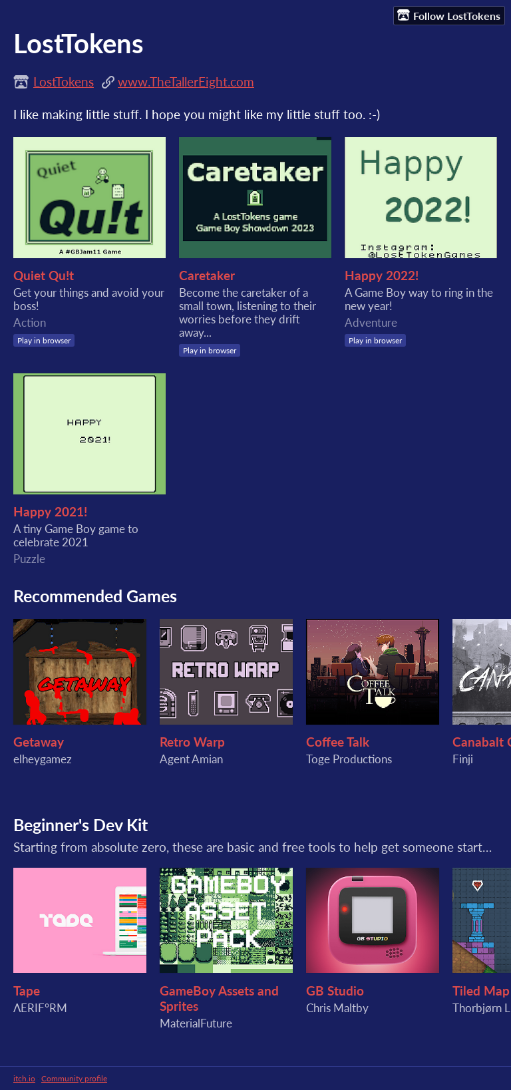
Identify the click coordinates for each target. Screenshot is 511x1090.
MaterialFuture (196, 1023)
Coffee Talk (337, 741)
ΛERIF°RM (40, 1008)
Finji (462, 759)
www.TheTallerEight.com (186, 81)
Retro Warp (192, 741)
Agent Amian (191, 759)
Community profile (74, 1078)
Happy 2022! (382, 275)
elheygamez (42, 759)
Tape (26, 990)
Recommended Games (95, 596)
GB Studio (335, 990)
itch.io (24, 1078)
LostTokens (63, 81)
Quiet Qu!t (43, 275)
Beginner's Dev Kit (80, 824)
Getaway (38, 741)
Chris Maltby (337, 1008)
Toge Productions (349, 759)
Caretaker (207, 275)
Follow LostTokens (448, 15)
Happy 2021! (50, 511)
